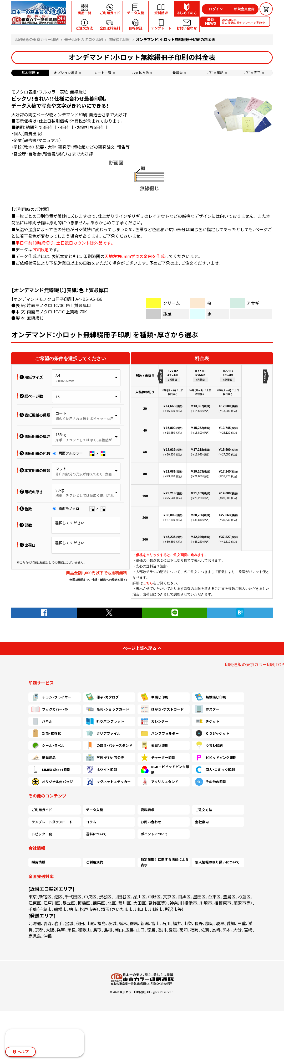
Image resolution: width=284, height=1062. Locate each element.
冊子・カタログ (102, 697)
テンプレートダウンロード (52, 822)
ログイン (216, 9)
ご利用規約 (94, 862)
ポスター (207, 709)
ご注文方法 (203, 809)
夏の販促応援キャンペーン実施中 (243, 21)
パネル (42, 721)
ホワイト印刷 (101, 770)
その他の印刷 (210, 782)
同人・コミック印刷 (215, 770)
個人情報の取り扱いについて (217, 862)
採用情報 (38, 862)
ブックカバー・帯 (50, 709)
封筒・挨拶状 (46, 733)
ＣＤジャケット (212, 733)
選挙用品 (44, 757)
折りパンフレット (105, 721)
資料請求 (147, 809)
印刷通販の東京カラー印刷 (36, 39)
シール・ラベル (48, 745)
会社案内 (202, 822)
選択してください (69, 522)
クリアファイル (103, 733)
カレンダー (154, 721)
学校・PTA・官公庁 (105, 757)
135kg (60, 434)
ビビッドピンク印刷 (215, 757)
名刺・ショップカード (107, 709)
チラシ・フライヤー (51, 697)
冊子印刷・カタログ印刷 (83, 39)
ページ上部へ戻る (142, 648)
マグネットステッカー (108, 782)
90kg (59, 490)
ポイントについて (154, 834)
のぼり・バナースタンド (109, 745)
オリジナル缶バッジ (52, 782)
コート (61, 413)
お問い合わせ (151, 822)
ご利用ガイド (42, 809)
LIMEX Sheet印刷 (51, 770)
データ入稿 (94, 809)
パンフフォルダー (160, 733)
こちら (148, 583)
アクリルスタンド (159, 782)
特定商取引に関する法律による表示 (165, 862)
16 (57, 396)
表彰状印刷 (154, 745)
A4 (57, 375)
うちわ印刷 (209, 745)
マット (61, 468)
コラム (91, 822)
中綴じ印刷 (154, 697)
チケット (207, 721)
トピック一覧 (42, 834)
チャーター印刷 (158, 757)
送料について (96, 834)
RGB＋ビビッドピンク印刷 (165, 769)
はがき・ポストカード (162, 709)
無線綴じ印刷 (119, 39)
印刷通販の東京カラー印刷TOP (254, 664)
